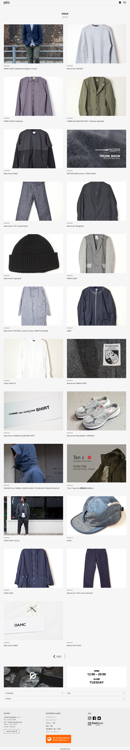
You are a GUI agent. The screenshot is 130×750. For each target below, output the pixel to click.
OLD (57, 656)
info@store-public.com (15, 721)
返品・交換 (49, 725)
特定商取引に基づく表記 (53, 728)
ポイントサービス (51, 719)
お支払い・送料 (50, 722)
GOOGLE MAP (11, 730)
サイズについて (50, 716)
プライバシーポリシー (52, 731)
